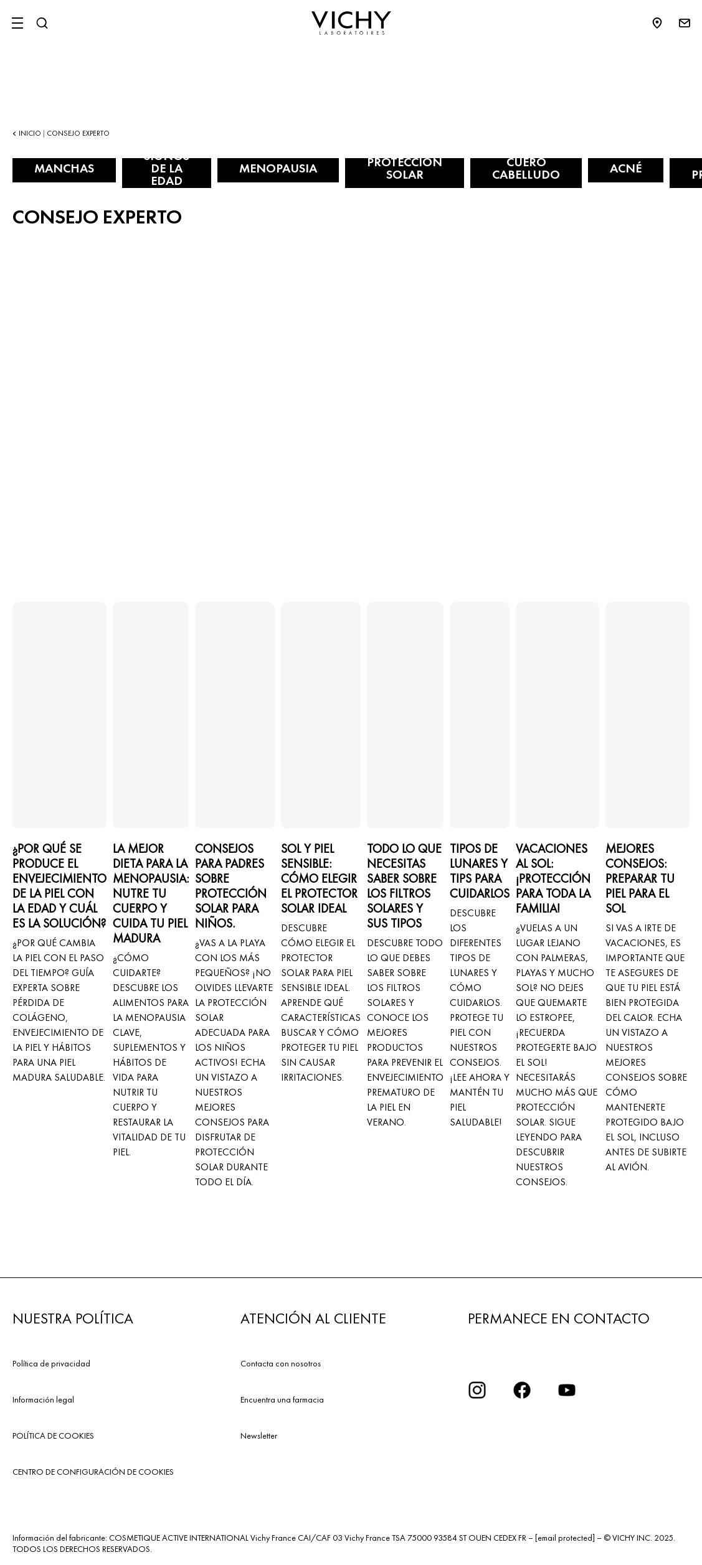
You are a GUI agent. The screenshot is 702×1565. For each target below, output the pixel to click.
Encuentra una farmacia (282, 1399)
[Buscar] (41, 23)
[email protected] (565, 1537)
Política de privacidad (51, 1363)
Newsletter (258, 1435)
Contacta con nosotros (280, 1363)
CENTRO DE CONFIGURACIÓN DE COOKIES (93, 1471)
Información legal (43, 1399)
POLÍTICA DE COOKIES (53, 1435)
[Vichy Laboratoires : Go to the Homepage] (351, 23)
